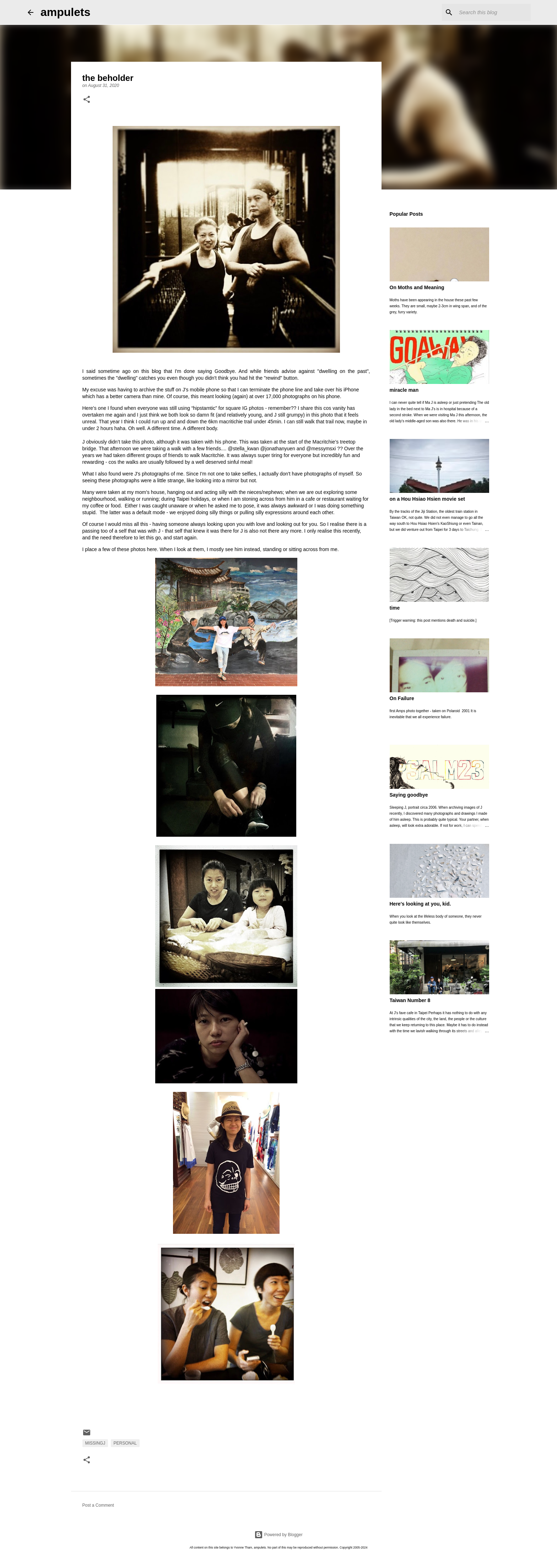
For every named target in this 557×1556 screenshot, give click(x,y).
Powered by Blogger (278, 1534)
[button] (86, 100)
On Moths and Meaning (417, 287)
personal (125, 1443)
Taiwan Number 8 (410, 1000)
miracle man (404, 390)
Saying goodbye (409, 795)
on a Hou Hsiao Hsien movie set (427, 499)
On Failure (402, 698)
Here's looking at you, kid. (420, 904)
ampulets (65, 12)
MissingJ (95, 1443)
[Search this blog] (493, 12)
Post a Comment (98, 1505)
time (395, 608)
